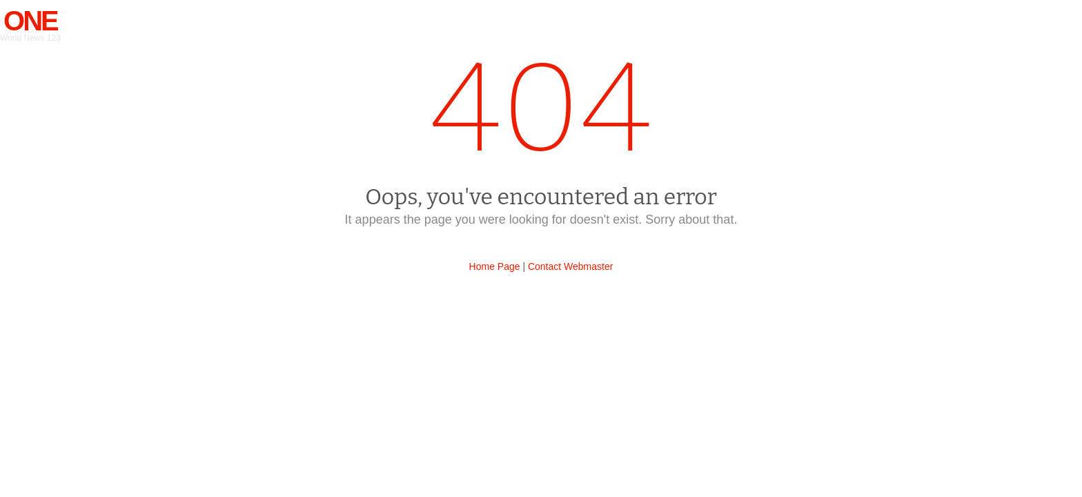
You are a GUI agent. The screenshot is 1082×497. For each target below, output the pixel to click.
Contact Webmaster (570, 266)
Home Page (494, 266)
